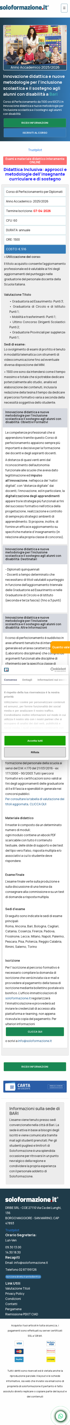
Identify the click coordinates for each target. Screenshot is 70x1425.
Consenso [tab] (10, 679)
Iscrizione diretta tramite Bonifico (23, 1276)
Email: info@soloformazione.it (26, 1263)
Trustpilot (35, 150)
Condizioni (13, 1299)
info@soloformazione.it (35, 1041)
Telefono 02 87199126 (21, 1270)
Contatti (11, 1304)
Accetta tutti (35, 740)
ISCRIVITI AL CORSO (35, 132)
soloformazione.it (18, 998)
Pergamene (13, 1309)
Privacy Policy (14, 1294)
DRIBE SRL (12, 1208)
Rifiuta (35, 752)
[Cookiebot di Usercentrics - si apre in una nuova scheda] (50, 670)
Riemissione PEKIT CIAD (21, 1314)
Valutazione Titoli (17, 1288)
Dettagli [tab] (27, 679)
